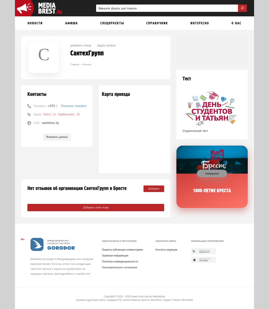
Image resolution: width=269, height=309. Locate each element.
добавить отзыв (80, 45)
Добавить (154, 188)
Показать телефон (73, 106)
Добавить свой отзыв (96, 207)
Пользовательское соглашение (119, 267)
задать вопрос (106, 45)
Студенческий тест (195, 131)
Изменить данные (57, 136)
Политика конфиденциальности (120, 261)
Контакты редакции (166, 249)
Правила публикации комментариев (122, 249)
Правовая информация (115, 255)
